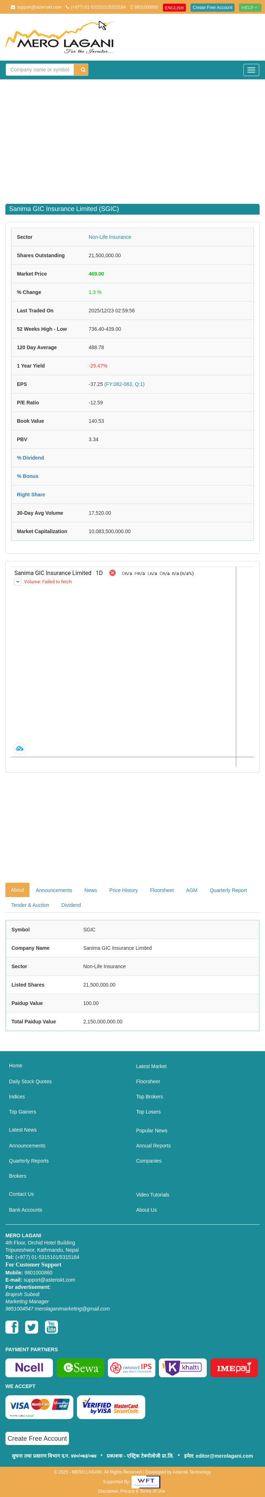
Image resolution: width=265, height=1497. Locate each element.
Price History (123, 890)
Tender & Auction (30, 905)
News (90, 890)
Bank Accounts (25, 1210)
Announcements (54, 890)
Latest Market (151, 1066)
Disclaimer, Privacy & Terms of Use (131, 1491)
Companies (149, 1161)
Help (250, 7)
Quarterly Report (228, 890)
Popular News (152, 1130)
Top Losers (148, 1112)
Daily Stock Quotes (30, 1081)
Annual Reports (153, 1146)
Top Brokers (149, 1096)
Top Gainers (22, 1112)
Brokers (17, 1176)
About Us (146, 1210)
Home (15, 1065)
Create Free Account (212, 7)
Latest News (23, 1130)
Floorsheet (162, 890)
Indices (17, 1096)
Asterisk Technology (192, 1472)
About (17, 890)
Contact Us (21, 1194)
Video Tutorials (152, 1195)
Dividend (71, 905)
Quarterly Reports (29, 1161)
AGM (191, 890)
